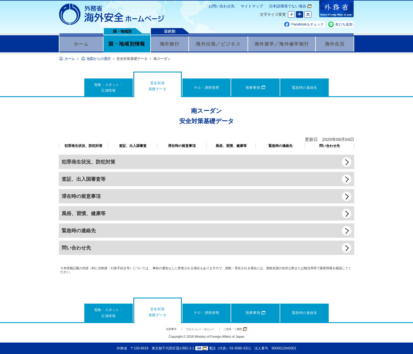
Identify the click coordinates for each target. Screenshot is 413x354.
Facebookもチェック (307, 24)
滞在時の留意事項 (182, 146)
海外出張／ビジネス (218, 43)
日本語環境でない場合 (290, 6)
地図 (201, 348)
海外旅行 (169, 43)
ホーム (81, 43)
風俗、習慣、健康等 (231, 146)
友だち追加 (343, 24)
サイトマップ (252, 6)
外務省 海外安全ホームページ (112, 14)
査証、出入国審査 (133, 146)
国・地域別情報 (126, 43)
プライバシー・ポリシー (198, 329)
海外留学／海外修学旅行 (282, 43)
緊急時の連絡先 (280, 146)
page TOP (400, 341)
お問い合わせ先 (222, 6)
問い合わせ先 (329, 146)
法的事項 (160, 329)
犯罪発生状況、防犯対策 (83, 146)
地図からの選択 (99, 59)
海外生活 (334, 43)
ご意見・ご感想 (244, 329)
